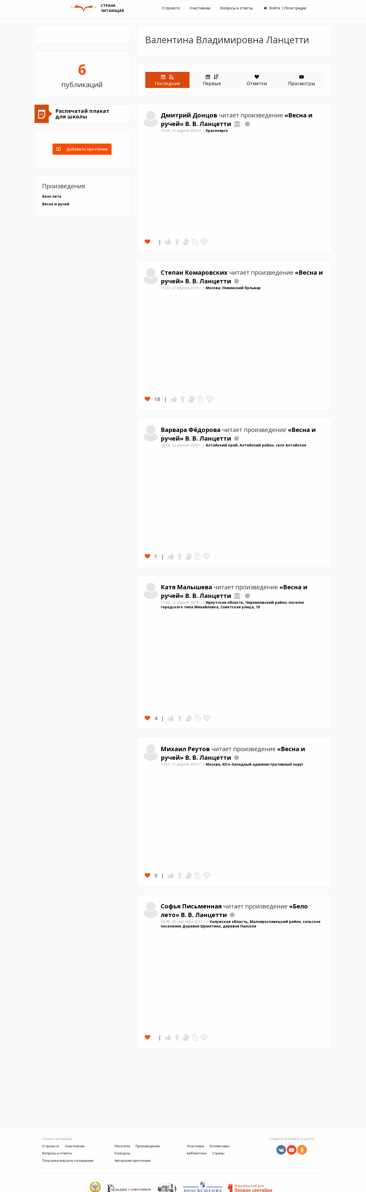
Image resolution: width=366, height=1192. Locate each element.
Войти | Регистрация (285, 8)
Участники (195, 1146)
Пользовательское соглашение (67, 1160)
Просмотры (301, 80)
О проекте (171, 8)
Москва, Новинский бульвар (233, 287)
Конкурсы (122, 1153)
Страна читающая (57, 1138)
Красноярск (217, 130)
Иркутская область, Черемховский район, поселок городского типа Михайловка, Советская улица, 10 (232, 605)
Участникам (200, 8)
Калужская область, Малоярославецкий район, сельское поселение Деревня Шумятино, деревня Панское (241, 924)
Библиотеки (196, 1153)
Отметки (257, 80)
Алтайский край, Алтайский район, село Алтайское (256, 445)
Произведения (148, 1146)
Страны (218, 1153)
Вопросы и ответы (236, 8)
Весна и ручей (55, 204)
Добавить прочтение (85, 149)
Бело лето (51, 196)
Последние (167, 80)
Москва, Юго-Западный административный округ (255, 764)
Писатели (122, 1146)
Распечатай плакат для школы (82, 113)
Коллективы (220, 1146)
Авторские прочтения (132, 1160)
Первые (212, 80)
